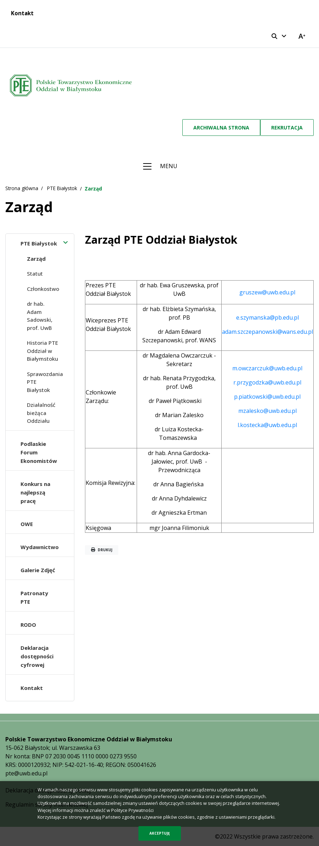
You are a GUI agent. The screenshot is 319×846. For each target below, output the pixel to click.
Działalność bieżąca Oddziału (41, 412)
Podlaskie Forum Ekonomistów (39, 452)
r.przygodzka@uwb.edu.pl (267, 382)
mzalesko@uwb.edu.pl (267, 411)
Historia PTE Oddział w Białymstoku (42, 350)
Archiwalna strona (221, 127)
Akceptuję (159, 833)
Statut (35, 273)
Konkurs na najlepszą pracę (35, 492)
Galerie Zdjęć (38, 570)
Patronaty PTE (34, 597)
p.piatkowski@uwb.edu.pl (267, 396)
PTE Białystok (39, 243)
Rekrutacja (287, 127)
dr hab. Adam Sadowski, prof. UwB (39, 315)
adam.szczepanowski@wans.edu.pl (267, 332)
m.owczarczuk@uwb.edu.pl (267, 368)
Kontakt (22, 13)
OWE (27, 523)
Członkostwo (43, 288)
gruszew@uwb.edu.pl (267, 292)
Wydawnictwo (40, 547)
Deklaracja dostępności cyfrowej (37, 656)
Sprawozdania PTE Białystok (45, 381)
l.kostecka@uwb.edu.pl (267, 425)
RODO (28, 624)
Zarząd (36, 258)
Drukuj (101, 549)
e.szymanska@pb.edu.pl (267, 317)
